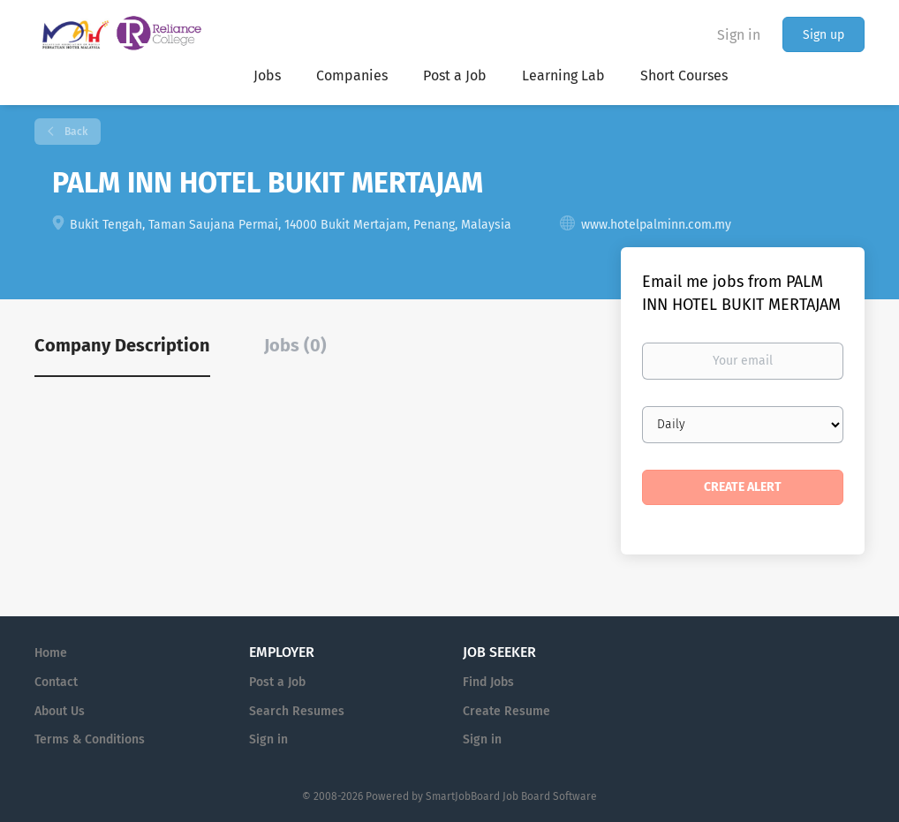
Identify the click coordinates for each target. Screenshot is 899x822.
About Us (59, 711)
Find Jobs (488, 682)
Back (74, 131)
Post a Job (277, 682)
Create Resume (506, 711)
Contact (56, 682)
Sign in (738, 34)
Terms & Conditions (89, 739)
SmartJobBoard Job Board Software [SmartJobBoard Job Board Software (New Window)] (511, 796)
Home (50, 652)
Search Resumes (296, 711)
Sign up (823, 34)
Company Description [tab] (122, 345)
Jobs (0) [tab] (295, 345)
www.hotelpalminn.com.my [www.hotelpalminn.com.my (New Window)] (656, 224)
